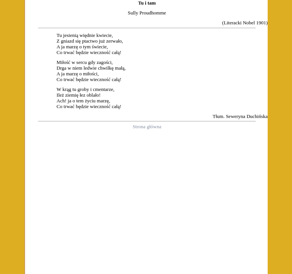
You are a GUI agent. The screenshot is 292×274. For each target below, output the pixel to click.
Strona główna (147, 126)
